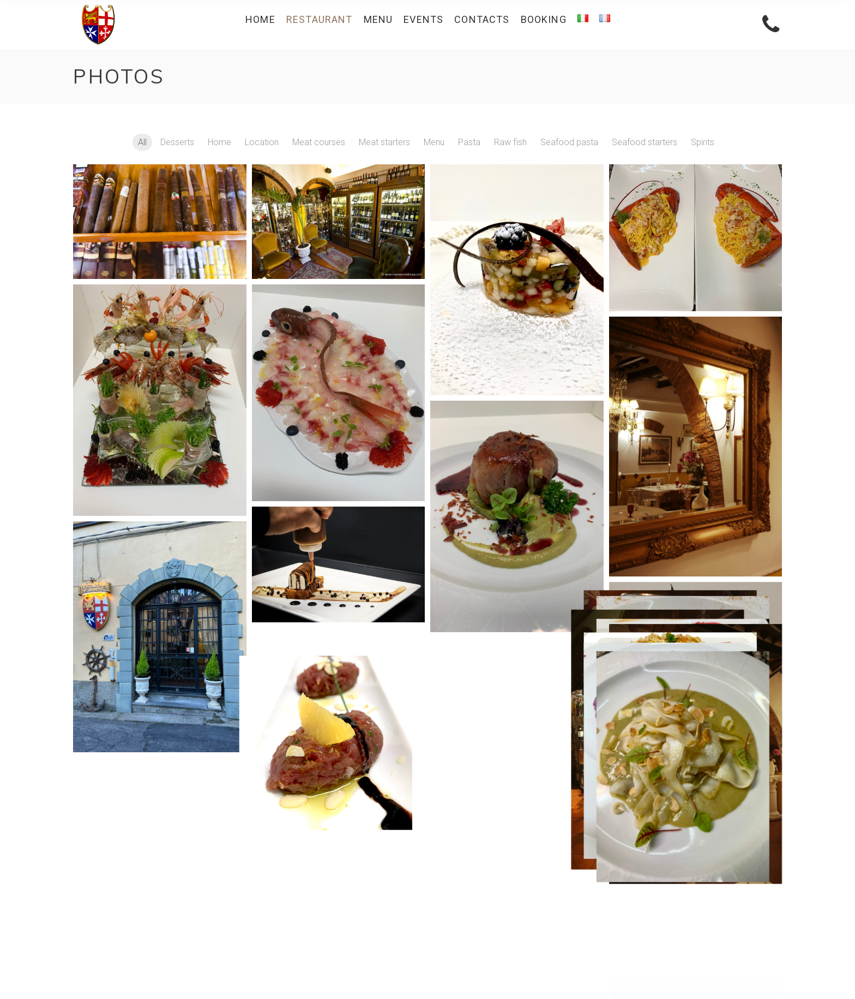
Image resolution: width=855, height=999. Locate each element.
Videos (574, 871)
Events (574, 900)
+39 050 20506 (130, 856)
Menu (577, 886)
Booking (571, 930)
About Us (569, 856)
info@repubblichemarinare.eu (153, 876)
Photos (539, 871)
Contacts (569, 915)
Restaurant (566, 841)
